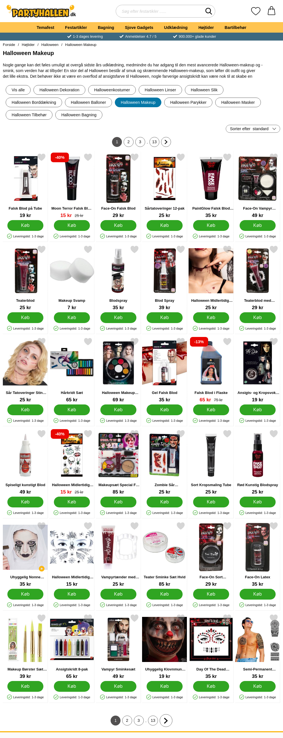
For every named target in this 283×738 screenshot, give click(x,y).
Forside (9, 45)
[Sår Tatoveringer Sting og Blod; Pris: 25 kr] (25, 370)
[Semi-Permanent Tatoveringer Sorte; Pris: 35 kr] (257, 646)
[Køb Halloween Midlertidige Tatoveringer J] (72, 594)
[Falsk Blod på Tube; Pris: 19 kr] (25, 185)
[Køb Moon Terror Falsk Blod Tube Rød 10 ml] (72, 225)
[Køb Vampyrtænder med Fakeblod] (118, 594)
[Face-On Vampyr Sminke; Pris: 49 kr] (257, 185)
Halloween (49, 45)
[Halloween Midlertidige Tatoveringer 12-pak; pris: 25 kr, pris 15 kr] (71, 462)
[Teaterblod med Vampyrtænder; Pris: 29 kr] (257, 277)
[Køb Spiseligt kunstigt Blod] (25, 502)
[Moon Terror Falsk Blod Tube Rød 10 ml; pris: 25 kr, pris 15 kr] (71, 185)
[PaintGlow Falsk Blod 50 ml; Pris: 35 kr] (211, 185)
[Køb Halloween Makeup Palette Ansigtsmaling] (118, 409)
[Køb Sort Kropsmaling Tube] (211, 502)
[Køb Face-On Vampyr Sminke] (258, 225)
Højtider (206, 27)
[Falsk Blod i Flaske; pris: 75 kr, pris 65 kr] (211, 370)
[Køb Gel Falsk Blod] (165, 409)
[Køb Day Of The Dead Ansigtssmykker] (211, 686)
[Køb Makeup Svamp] (72, 317)
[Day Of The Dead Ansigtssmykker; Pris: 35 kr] (211, 646)
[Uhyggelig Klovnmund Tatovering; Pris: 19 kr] (164, 646)
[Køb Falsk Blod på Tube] (25, 225)
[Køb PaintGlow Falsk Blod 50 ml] (211, 225)
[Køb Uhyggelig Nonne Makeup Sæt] (25, 594)
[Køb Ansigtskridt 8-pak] (72, 686)
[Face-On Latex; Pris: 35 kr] (257, 554)
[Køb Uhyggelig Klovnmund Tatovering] (165, 686)
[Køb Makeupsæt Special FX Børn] (118, 502)
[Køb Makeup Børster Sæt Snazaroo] (25, 686)
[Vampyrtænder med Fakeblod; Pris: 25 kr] (118, 554)
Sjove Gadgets (139, 27)
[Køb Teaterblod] (25, 317)
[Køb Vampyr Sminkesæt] (118, 686)
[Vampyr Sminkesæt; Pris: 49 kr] (118, 646)
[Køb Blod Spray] (165, 317)
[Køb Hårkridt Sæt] (72, 409)
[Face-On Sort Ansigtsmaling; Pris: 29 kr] (211, 554)
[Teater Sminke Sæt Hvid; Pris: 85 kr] (164, 554)
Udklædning (175, 27)
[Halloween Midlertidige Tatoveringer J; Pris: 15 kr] (71, 554)
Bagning (106, 27)
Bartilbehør (235, 27)
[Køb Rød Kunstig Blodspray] (258, 502)
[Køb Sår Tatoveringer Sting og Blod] (25, 409)
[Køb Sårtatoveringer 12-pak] (165, 225)
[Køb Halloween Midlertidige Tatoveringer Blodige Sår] (211, 317)
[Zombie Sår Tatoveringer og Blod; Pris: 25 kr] (164, 462)
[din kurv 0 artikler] (271, 11)
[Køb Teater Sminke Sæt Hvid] (165, 594)
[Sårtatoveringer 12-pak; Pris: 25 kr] (164, 185)
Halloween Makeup (80, 45)
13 (156, 143)
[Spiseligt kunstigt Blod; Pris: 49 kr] (25, 462)
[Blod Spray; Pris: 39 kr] (164, 277)
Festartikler (76, 27)
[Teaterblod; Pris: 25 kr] (25, 277)
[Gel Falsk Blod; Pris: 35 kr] (164, 370)
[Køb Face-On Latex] (258, 594)
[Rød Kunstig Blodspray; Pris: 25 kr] (257, 462)
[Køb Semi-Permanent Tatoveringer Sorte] (258, 686)
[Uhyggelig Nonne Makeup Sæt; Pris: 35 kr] (25, 554)
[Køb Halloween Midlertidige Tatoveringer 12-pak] (72, 502)
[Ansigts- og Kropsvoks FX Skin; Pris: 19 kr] (257, 370)
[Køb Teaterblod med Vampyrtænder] (258, 317)
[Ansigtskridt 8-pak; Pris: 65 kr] (71, 646)
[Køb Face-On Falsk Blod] (118, 225)
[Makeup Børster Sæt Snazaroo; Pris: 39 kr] (25, 646)
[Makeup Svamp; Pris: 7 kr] (71, 277)
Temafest (45, 27)
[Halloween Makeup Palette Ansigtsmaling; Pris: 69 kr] (118, 370)
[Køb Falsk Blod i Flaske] (211, 409)
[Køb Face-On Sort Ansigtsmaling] (211, 594)
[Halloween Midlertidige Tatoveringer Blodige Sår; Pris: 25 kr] (211, 277)
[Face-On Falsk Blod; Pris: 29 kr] (118, 185)
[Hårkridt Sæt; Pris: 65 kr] (71, 370)
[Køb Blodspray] (118, 317)
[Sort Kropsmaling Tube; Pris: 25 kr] (211, 462)
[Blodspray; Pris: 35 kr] (118, 277)
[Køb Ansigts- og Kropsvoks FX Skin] (258, 409)
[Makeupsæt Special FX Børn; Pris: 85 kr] (118, 462)
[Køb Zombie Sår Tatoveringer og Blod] (165, 502)
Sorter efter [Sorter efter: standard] (249, 128)
